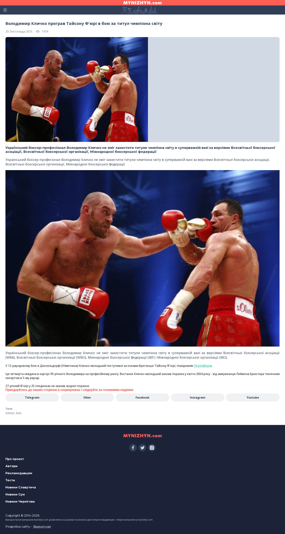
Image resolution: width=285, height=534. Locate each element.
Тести (10, 480)
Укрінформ (203, 365)
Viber (87, 398)
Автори (11, 466)
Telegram (32, 398)
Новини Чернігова (20, 501)
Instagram (197, 398)
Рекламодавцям (18, 473)
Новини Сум (15, 494)
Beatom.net (42, 526)
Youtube (253, 398)
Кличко (9, 412)
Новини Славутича (20, 487)
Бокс (19, 412)
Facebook (142, 398)
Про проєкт (14, 459)
